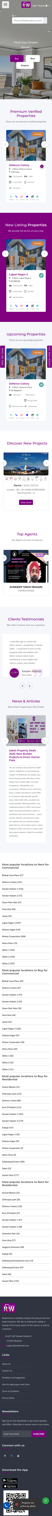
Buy (17, 58)
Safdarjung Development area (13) (17, 1260)
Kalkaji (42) (7, 1254)
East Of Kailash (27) (11, 1213)
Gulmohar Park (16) (11, 1233)
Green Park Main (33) (11, 1008)
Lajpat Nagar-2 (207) (11, 923)
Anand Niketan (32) (11, 1192)
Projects (25, 65)
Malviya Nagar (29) (10, 1141)
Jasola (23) (7, 1022)
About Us (6, 1364)
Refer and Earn (2, 356)
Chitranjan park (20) (11, 1199)
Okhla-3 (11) (7, 1069)
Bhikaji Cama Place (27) (12, 875)
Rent (33, 58)
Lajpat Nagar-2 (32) (11, 1134)
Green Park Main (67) (11, 902)
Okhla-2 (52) (7, 1062)
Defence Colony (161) (12, 882)
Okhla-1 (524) (8, 950)
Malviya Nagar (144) (11, 929)
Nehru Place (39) (9, 1049)
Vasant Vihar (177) (10, 1175)
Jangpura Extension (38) (13, 1247)
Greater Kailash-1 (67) (12, 1220)
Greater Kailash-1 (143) (12, 889)
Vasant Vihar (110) (10, 1281)
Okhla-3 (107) (8, 963)
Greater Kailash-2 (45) (12, 1001)
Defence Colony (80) (11, 1100)
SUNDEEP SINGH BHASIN (26, 587)
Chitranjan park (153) (11, 1093)
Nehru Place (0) (9, 1155)
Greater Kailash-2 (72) (12, 895)
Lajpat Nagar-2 (18, 274)
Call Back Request (49, 357)
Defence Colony (19, 165)
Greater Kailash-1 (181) (12, 1114)
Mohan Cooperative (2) (12, 1148)
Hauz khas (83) (9, 909)
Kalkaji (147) (7, 1127)
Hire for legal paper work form (16, 1384)
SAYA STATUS (30, 485)
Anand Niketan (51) (11, 1087)
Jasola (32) (7, 916)
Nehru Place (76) (9, 943)
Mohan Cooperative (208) (14, 936)
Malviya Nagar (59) (10, 1035)
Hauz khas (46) (9, 1015)
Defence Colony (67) (11, 988)
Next (44, 144)
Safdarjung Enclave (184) (13, 1161)
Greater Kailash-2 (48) (12, 1226)
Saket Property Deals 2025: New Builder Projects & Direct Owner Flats (24, 755)
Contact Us (7, 1370)
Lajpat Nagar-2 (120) (11, 1028)
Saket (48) (6, 1274)
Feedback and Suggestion (13, 1377)
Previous (5, 144)
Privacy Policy (8, 1398)
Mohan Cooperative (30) (13, 1042)
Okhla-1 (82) (7, 1055)
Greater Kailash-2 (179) (12, 1121)
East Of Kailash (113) (11, 1107)
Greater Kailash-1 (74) (12, 994)
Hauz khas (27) (9, 1240)
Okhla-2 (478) (8, 956)
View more (26, 502)
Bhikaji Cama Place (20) (12, 981)
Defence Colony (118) (12, 1206)
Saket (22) (6, 1168)
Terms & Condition (10, 1391)
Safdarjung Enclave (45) (12, 1267)
